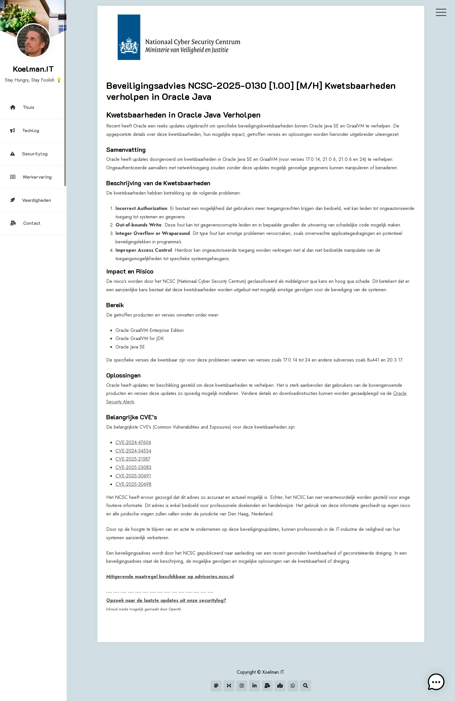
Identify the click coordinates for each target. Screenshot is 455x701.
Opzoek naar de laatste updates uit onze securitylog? (166, 600)
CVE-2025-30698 (133, 484)
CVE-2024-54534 (133, 450)
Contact (25, 223)
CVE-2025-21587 (132, 459)
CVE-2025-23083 (133, 467)
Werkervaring (31, 177)
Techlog (24, 130)
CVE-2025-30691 (133, 475)
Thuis (22, 107)
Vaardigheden (30, 200)
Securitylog (29, 153)
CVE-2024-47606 (133, 442)
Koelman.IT (33, 68)
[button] (437, 683)
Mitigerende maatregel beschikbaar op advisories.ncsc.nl (170, 576)
